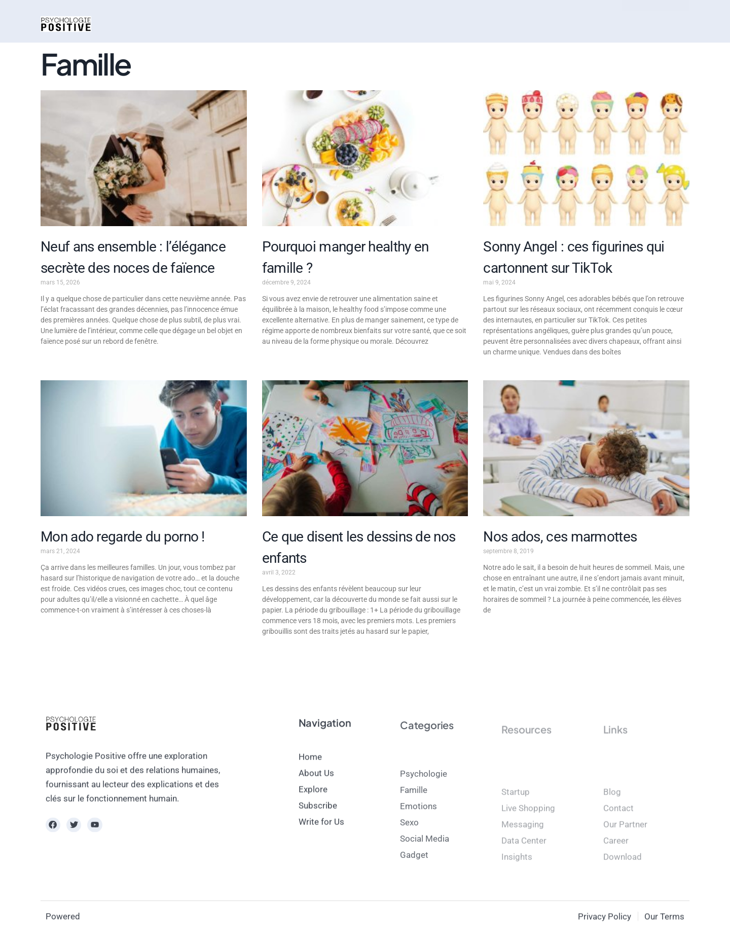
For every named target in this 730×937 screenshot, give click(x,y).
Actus (136, 23)
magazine (359, 23)
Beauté (258, 23)
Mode (217, 23)
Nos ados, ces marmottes (560, 536)
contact (408, 23)
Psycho (176, 23)
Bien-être (306, 23)
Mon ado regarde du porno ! (123, 536)
